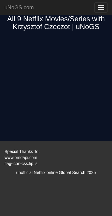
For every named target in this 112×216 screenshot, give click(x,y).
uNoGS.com (19, 7)
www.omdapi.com (20, 157)
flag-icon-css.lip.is (20, 163)
